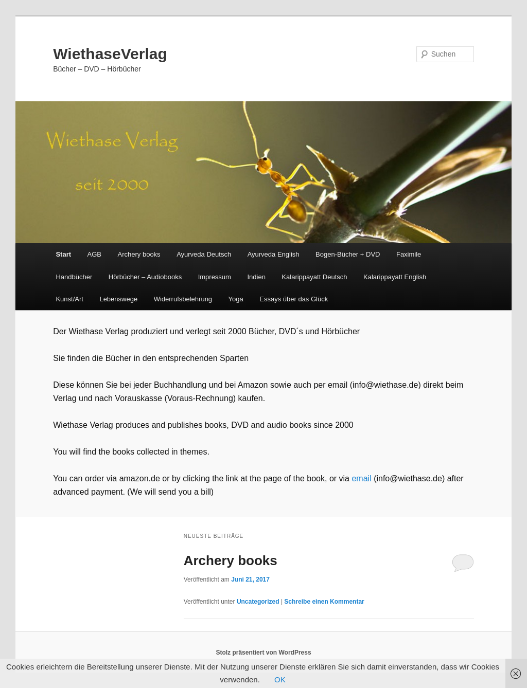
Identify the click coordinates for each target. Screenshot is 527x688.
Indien (256, 277)
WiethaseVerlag (110, 53)
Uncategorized (258, 601)
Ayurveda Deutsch (204, 254)
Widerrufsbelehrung (183, 299)
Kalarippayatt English (394, 277)
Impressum (214, 277)
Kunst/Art (69, 299)
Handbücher (74, 277)
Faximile (408, 254)
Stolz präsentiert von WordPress (263, 652)
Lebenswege (118, 299)
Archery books (139, 254)
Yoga (236, 299)
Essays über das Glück (293, 299)
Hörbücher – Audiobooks (145, 277)
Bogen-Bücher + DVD (347, 254)
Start (63, 254)
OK (280, 679)
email (363, 478)
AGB (94, 254)
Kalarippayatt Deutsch (314, 277)
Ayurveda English (274, 254)
